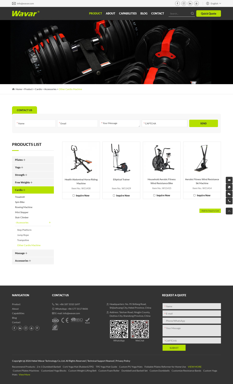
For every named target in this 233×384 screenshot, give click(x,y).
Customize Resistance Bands (187, 370)
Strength (21, 174)
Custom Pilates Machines (26, 370)
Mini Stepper (21, 212)
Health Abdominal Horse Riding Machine (81, 181)
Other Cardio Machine (70, 89)
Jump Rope (23, 234)
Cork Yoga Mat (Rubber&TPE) (78, 366)
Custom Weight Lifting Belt (82, 370)
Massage (21, 253)
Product (95, 13)
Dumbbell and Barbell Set (134, 370)
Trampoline (23, 240)
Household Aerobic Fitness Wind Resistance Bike (162, 181)
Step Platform (24, 229)
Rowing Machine (23, 207)
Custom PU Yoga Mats (131, 366)
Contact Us (60, 295)
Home (19, 89)
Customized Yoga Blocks (54, 370)
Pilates (20, 159)
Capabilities (128, 13)
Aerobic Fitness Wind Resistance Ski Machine (202, 181)
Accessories (50, 89)
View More (195, 366)
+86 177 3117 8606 (78, 308)
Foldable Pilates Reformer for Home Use (165, 366)
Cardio (38, 89)
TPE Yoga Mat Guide (107, 366)
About (110, 13)
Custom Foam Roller (109, 370)
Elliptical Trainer (121, 179)
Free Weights (24, 182)
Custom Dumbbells (160, 370)
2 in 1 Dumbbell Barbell (49, 366)
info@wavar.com (25, 3)
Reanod (110, 360)
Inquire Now (82, 195)
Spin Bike (20, 202)
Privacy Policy (123, 360)
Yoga (19, 167)
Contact (157, 13)
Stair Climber (22, 217)
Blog (144, 13)
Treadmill (20, 196)
